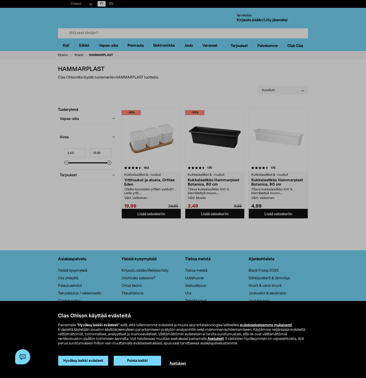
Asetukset (215, 339)
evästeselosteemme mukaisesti (266, 325)
